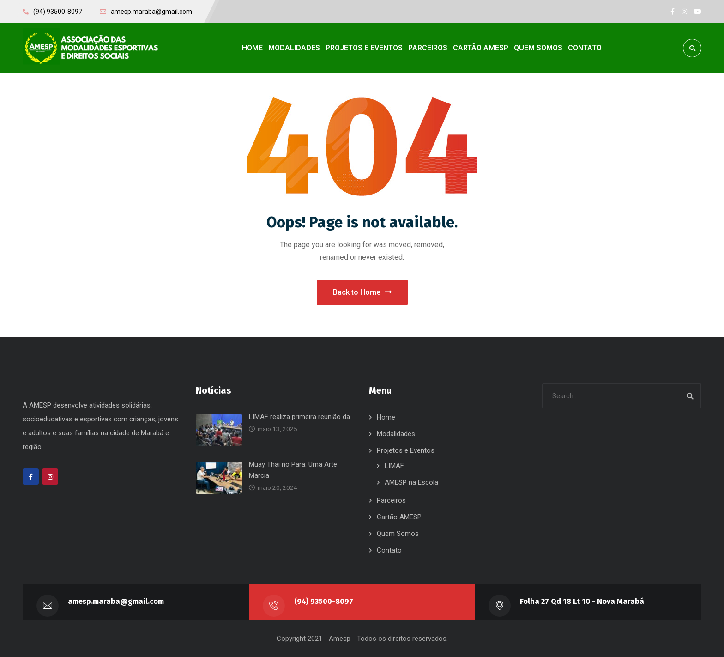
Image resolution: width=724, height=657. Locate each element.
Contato (389, 550)
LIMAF (394, 466)
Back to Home (362, 291)
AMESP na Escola (411, 482)
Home (386, 417)
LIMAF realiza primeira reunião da (299, 417)
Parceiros (391, 500)
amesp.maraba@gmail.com (116, 601)
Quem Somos (398, 533)
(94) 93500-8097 (324, 601)
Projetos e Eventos (405, 450)
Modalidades (396, 434)
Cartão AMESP (399, 517)
